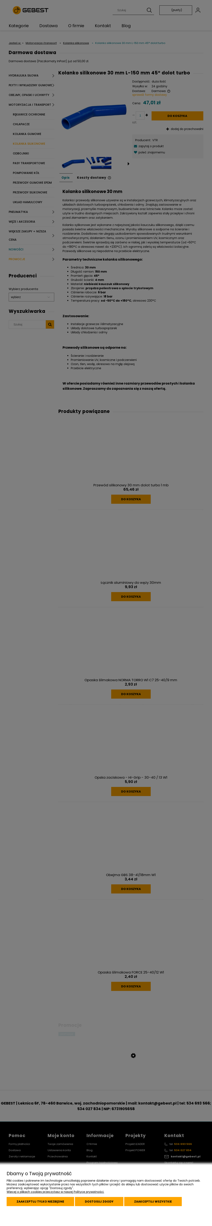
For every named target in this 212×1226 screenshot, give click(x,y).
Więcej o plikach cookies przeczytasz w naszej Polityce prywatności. (55, 1192)
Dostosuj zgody (99, 1201)
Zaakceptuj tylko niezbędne (40, 1201)
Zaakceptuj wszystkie (153, 1201)
